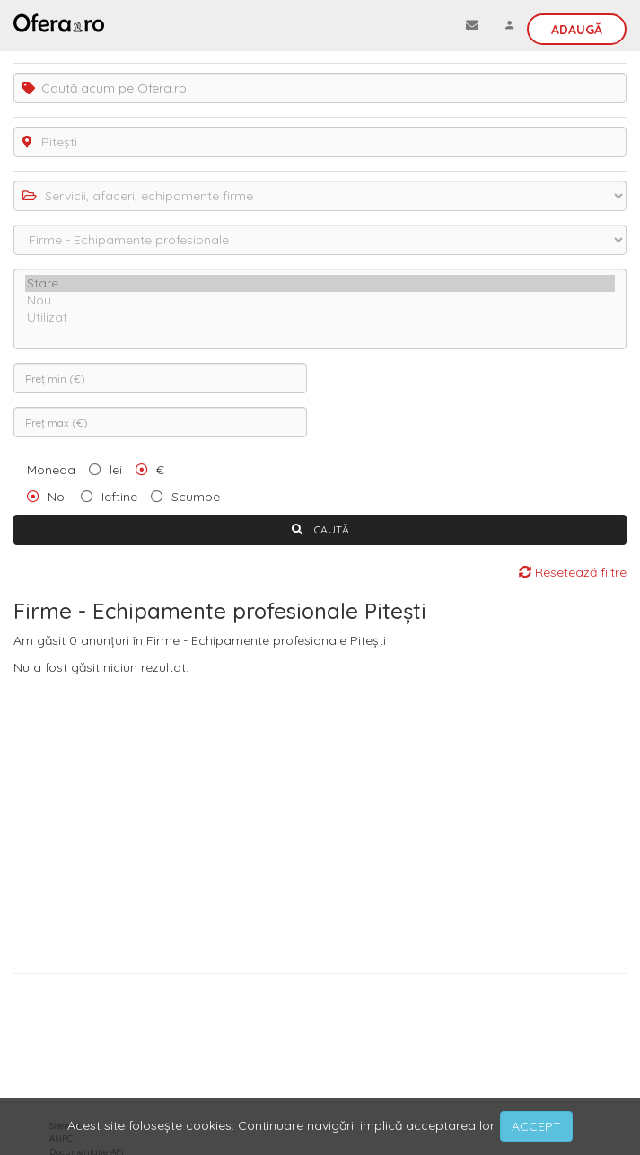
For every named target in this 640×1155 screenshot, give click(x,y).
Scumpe (195, 497)
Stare (320, 283)
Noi (57, 497)
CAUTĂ (320, 529)
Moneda (51, 470)
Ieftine (119, 497)
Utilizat (320, 317)
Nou (320, 300)
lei (116, 470)
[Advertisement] (320, 820)
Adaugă (576, 30)
